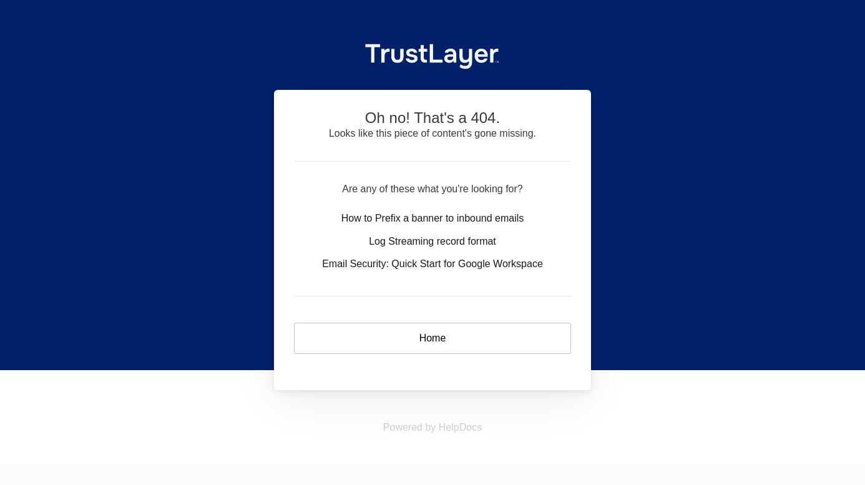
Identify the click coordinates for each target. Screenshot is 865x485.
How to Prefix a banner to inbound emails (432, 218)
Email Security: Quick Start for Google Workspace (432, 263)
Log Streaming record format (432, 241)
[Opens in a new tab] (432, 427)
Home (432, 338)
